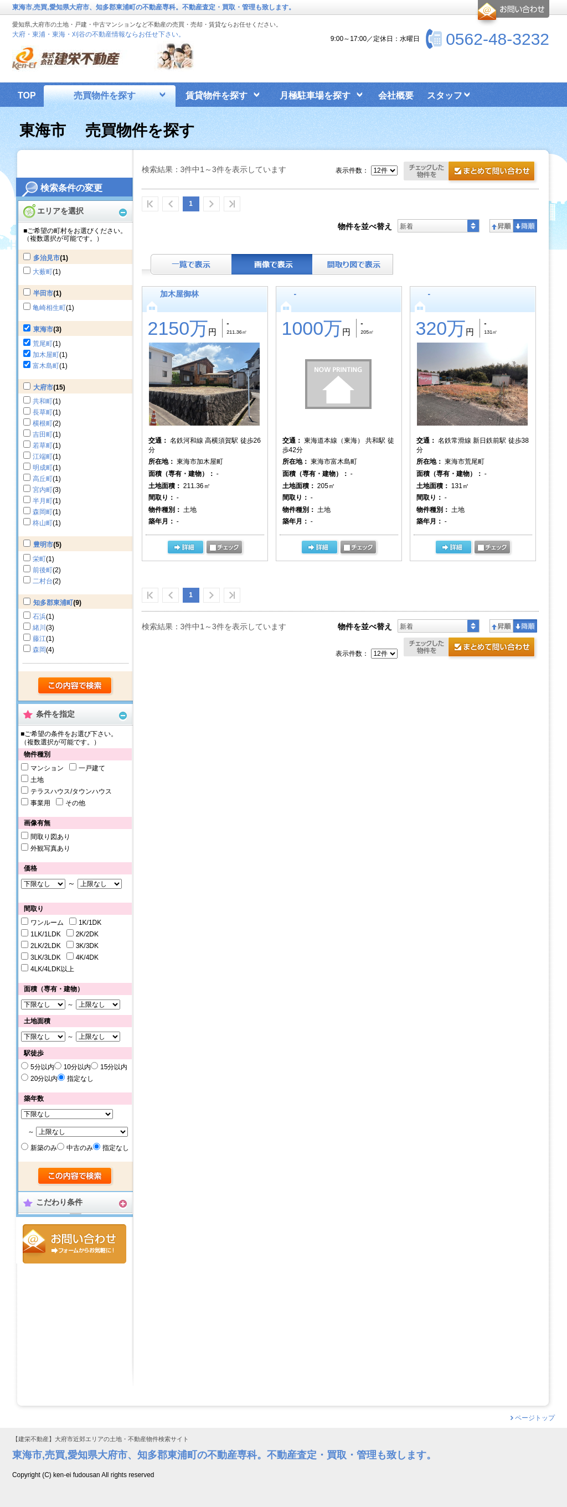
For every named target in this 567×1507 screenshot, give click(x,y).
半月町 (43, 501)
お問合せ (74, 1243)
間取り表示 (352, 264)
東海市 (43, 329)
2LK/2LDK (45, 946)
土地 (37, 780)
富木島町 (46, 366)
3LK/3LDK (45, 957)
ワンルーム (47, 922)
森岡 (39, 650)
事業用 (40, 803)
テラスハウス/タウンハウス (71, 791)
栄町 (39, 559)
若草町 (43, 445)
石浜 (39, 616)
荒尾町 (43, 344)
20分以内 (44, 1079)
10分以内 (77, 1067)
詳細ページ (319, 548)
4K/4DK (87, 957)
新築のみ (43, 1148)
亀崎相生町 (49, 308)
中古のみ (79, 1148)
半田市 (43, 293)
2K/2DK (87, 934)
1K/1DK (90, 922)
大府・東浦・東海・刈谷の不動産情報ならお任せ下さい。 (98, 34)
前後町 (43, 570)
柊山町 (43, 523)
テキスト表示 (191, 264)
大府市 (43, 387)
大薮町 (43, 272)
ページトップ (535, 1418)
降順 (525, 225)
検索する (76, 686)
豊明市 (43, 544)
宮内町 (43, 490)
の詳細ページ (185, 548)
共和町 (43, 401)
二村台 (43, 581)
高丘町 (43, 479)
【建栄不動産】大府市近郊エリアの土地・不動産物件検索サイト (100, 1439)
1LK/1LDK (45, 934)
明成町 (43, 468)
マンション (47, 768)
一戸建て (92, 768)
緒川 (39, 627)
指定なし (80, 1079)
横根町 (43, 423)
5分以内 (42, 1067)
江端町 (43, 456)
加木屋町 (46, 355)
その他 (75, 803)
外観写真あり (50, 848)
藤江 (39, 639)
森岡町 (43, 512)
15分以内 (113, 1067)
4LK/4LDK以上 (52, 969)
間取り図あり (50, 837)
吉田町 (43, 434)
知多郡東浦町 (53, 603)
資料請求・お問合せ (471, 648)
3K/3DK (87, 946)
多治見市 (46, 258)
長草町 (43, 412)
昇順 (501, 225)
